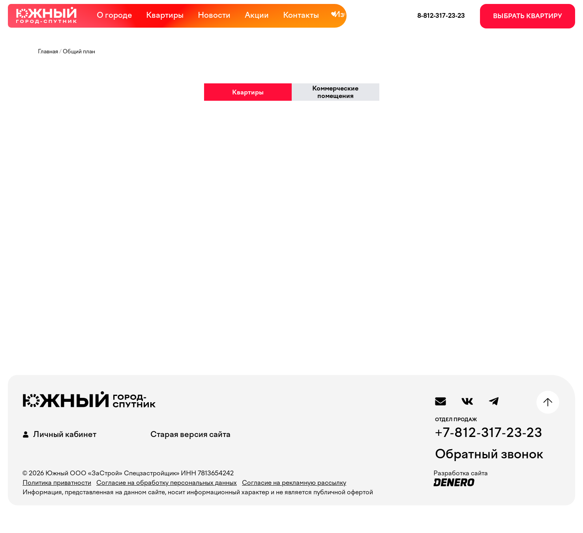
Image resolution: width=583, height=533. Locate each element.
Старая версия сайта (190, 434)
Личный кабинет (58, 434)
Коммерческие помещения (335, 92)
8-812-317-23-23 (441, 15)
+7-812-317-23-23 (488, 432)
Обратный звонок (489, 453)
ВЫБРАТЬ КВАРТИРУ (527, 16)
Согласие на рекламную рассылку (294, 482)
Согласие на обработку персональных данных (166, 482)
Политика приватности (56, 482)
